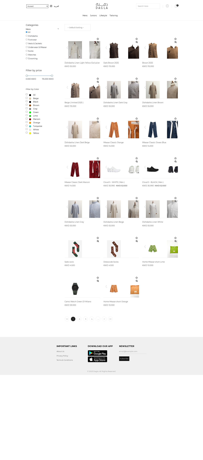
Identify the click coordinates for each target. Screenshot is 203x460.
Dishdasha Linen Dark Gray (115, 127)
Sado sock (69, 334)
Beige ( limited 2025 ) (74, 127)
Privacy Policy (62, 441)
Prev (68, 53)
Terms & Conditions (65, 445)
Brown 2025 (147, 75)
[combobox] (77, 27)
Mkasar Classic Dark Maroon (77, 231)
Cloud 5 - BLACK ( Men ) (153, 231)
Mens (85, 16)
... (98, 404)
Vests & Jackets (35, 43)
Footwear (32, 40)
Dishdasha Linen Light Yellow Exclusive (82, 75)
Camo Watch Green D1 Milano (78, 386)
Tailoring (114, 16)
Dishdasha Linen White (152, 283)
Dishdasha (33, 36)
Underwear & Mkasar (37, 47)
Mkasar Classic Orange (113, 179)
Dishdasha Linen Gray (74, 283)
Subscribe (124, 444)
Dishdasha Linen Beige (113, 283)
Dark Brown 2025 (111, 75)
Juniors (93, 16)
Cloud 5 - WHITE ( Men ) (114, 231)
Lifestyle (103, 16)
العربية (56, 6)
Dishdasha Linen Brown (153, 127)
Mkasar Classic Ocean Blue (154, 179)
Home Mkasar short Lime (153, 334)
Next (97, 53)
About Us (60, 436)
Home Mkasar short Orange (116, 386)
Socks (30, 51)
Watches (32, 55)
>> (110, 404)
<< (67, 404)
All (29, 32)
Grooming (33, 58)
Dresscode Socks (111, 334)
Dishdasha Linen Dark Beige (77, 179)
